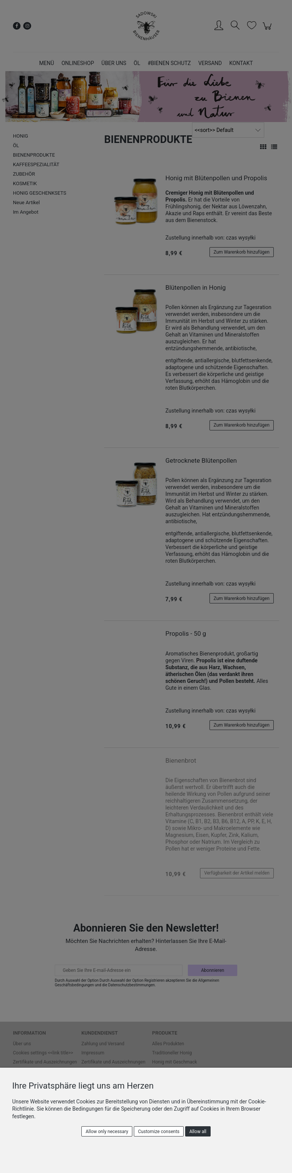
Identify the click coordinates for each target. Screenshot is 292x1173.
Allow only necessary (107, 1131)
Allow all (197, 1131)
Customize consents (158, 1131)
